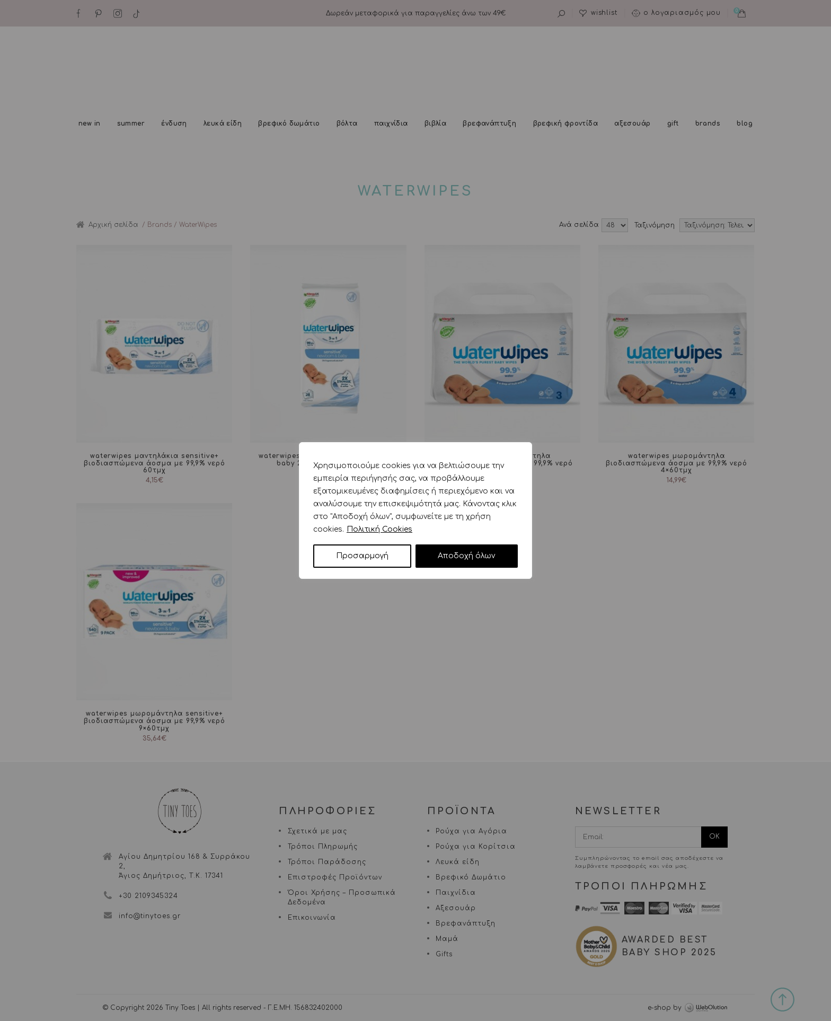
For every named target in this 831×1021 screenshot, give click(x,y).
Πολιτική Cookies (379, 529)
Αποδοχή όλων (466, 556)
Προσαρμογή (362, 556)
